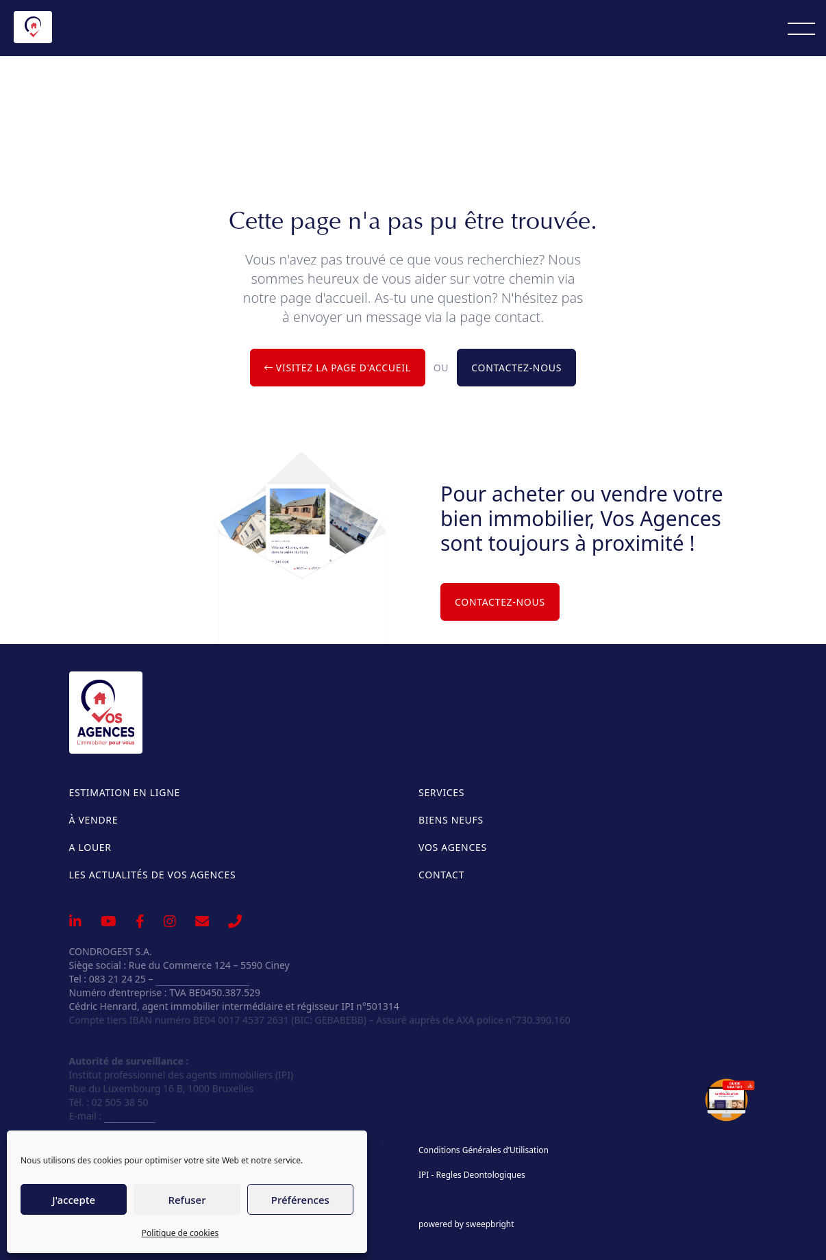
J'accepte (73, 1200)
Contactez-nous (516, 367)
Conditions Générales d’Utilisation (483, 1150)
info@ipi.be (129, 1115)
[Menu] (801, 28)
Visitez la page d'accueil (337, 367)
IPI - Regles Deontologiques (471, 1175)
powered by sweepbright (466, 1224)
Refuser (186, 1200)
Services (441, 792)
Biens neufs (451, 819)
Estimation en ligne (124, 792)
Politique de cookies (180, 1233)
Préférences (300, 1200)
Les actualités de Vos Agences (152, 874)
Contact (441, 874)
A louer (90, 847)
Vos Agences (452, 847)
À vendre (93, 819)
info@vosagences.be (202, 978)
